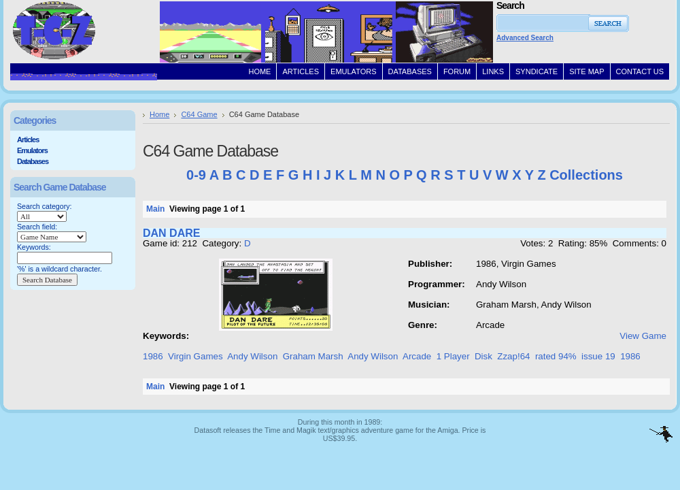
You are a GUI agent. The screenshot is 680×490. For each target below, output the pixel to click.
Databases (32, 161)
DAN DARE (171, 233)
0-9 (196, 174)
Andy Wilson (252, 356)
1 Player (453, 356)
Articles (28, 139)
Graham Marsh (313, 356)
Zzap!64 (513, 356)
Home (159, 114)
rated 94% (556, 356)
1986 (153, 356)
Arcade (417, 356)
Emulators (32, 150)
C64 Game (199, 114)
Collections (586, 174)
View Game (642, 336)
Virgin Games (195, 356)
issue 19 (598, 356)
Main (155, 209)
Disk (483, 356)
